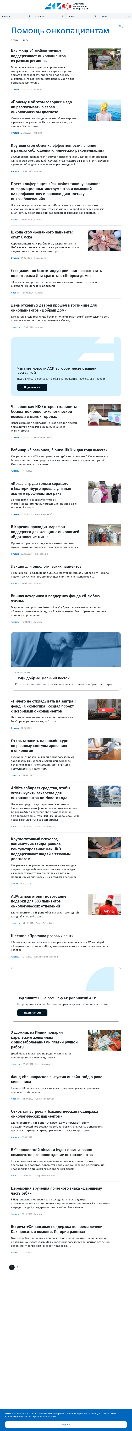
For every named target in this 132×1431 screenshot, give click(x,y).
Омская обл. (40, 258)
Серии (14, 883)
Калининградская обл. (46, 956)
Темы (14, 40)
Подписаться (32, 387)
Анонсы (15, 171)
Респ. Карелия (41, 554)
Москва (38, 89)
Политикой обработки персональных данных (31, 1416)
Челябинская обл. (43, 437)
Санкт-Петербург (44, 826)
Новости (15, 292)
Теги (25, 40)
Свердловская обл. (44, 514)
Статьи (15, 89)
